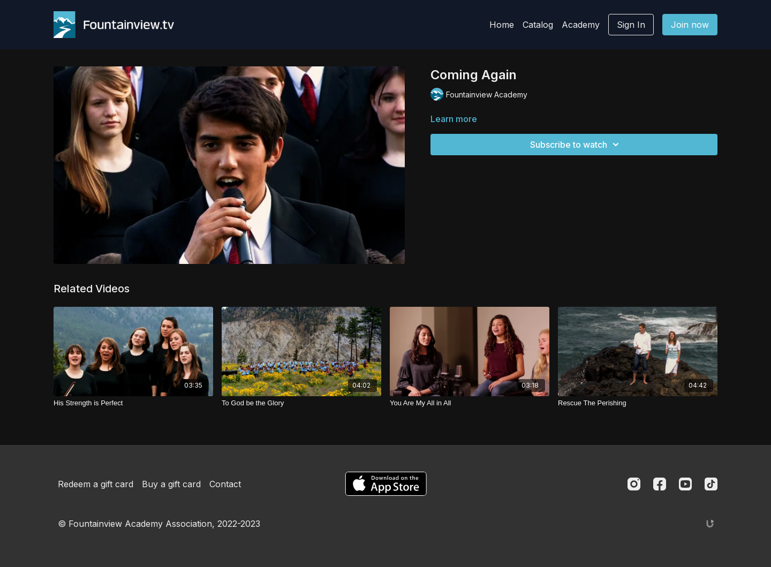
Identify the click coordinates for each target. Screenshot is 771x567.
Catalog (538, 24)
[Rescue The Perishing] (637, 403)
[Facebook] (659, 484)
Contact (225, 484)
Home (501, 24)
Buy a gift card (171, 484)
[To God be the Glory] (301, 403)
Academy (581, 24)
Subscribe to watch (576, 144)
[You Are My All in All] (469, 403)
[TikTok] (711, 484)
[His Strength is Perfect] (133, 403)
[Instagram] (634, 484)
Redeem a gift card (95, 484)
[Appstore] (386, 484)
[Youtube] (685, 484)
